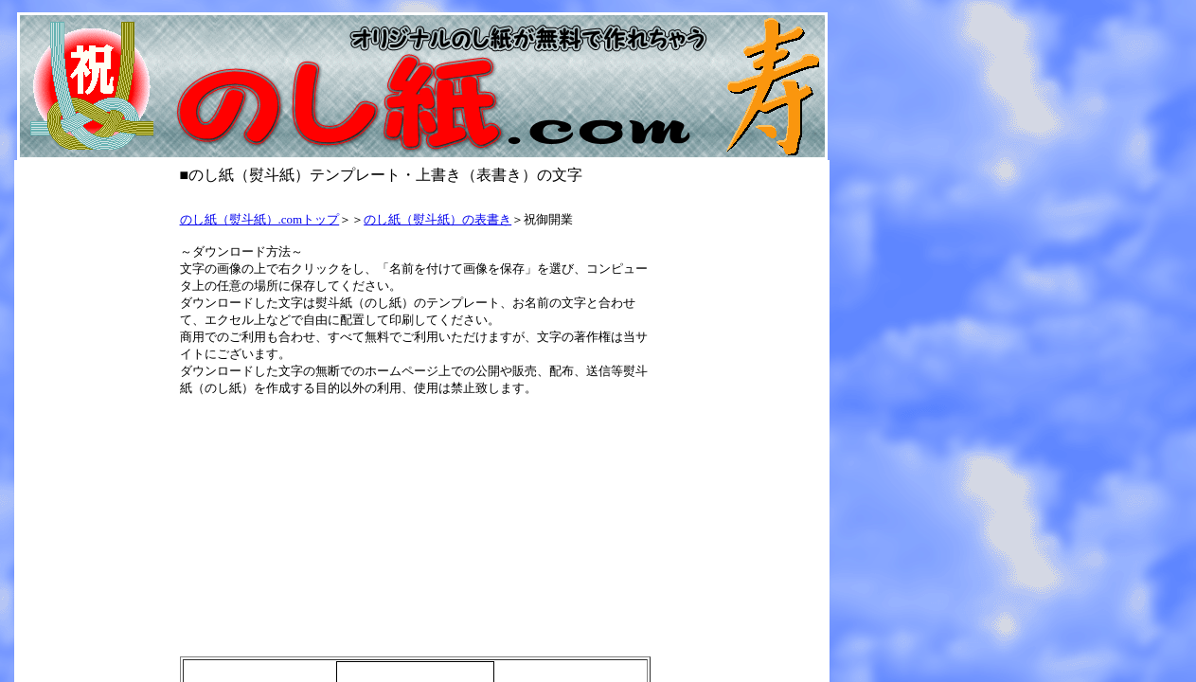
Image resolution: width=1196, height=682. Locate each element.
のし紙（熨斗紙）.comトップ (260, 219)
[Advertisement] (418, 196)
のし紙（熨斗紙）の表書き (437, 219)
